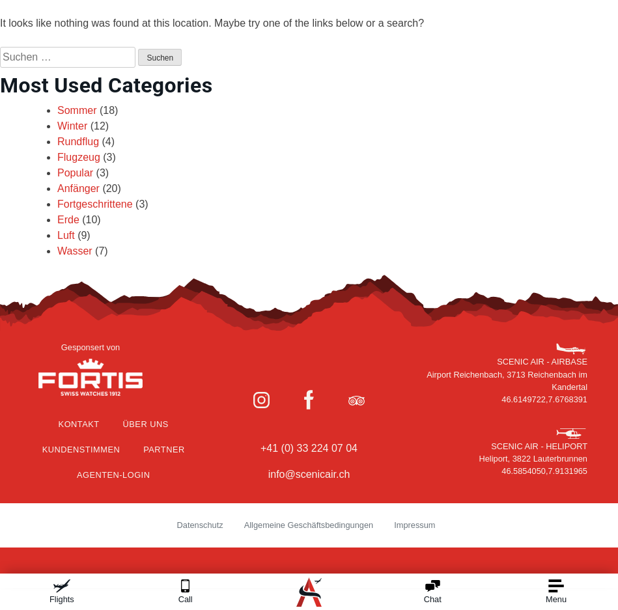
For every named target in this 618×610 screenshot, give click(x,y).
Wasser (74, 250)
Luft (66, 235)
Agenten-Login (113, 475)
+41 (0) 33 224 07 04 (309, 448)
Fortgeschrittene (95, 204)
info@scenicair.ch (309, 474)
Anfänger (78, 188)
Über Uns (146, 424)
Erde (68, 219)
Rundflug (78, 141)
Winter (72, 126)
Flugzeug (78, 157)
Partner (163, 449)
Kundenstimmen (81, 449)
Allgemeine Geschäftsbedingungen (309, 525)
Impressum (414, 525)
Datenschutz (200, 525)
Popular (75, 172)
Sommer (76, 110)
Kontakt (79, 424)
